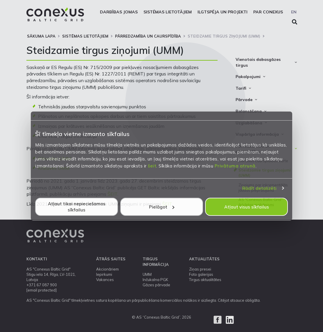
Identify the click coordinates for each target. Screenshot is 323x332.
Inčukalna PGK (155, 279)
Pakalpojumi (248, 76)
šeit (152, 166)
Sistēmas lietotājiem (167, 12)
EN (294, 12)
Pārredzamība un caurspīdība (148, 36)
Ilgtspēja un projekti (222, 12)
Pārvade (244, 99)
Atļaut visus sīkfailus (246, 207)
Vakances (105, 279)
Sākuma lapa (41, 36)
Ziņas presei (200, 269)
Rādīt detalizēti (259, 188)
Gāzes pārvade (156, 284)
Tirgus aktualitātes (205, 279)
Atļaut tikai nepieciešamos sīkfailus (76, 207)
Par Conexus (268, 12)
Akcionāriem (107, 269)
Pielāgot (161, 207)
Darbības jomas (119, 12)
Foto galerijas (201, 274)
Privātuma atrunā (235, 166)
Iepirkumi (104, 274)
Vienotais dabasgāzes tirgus (258, 62)
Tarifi (241, 88)
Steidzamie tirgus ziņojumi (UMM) (224, 36)
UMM (147, 274)
